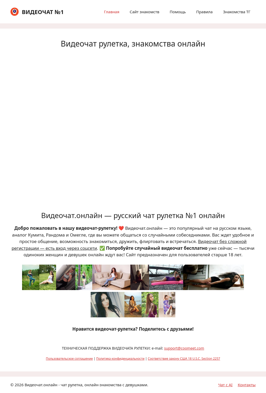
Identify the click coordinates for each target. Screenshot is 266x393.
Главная (111, 11)
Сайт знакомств (144, 11)
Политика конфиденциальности (120, 358)
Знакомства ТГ (236, 11)
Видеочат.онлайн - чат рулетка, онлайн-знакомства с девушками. (86, 384)
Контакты (247, 384)
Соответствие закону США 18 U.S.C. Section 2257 (184, 358)
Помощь (178, 11)
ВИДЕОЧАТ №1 (43, 12)
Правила (204, 11)
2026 (19, 384)
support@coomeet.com (184, 348)
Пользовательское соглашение (69, 358)
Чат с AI (225, 384)
